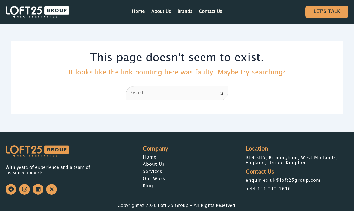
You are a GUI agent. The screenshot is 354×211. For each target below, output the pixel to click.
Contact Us (210, 12)
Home (138, 12)
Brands (185, 12)
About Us (161, 12)
